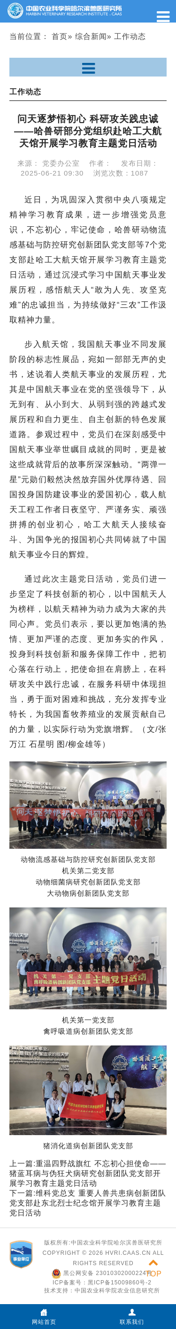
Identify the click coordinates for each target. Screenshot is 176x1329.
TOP (153, 1268)
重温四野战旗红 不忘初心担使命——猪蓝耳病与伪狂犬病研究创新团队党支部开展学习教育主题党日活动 (87, 1173)
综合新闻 (91, 36)
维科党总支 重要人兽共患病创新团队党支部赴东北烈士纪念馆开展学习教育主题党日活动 (87, 1203)
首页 (60, 36)
